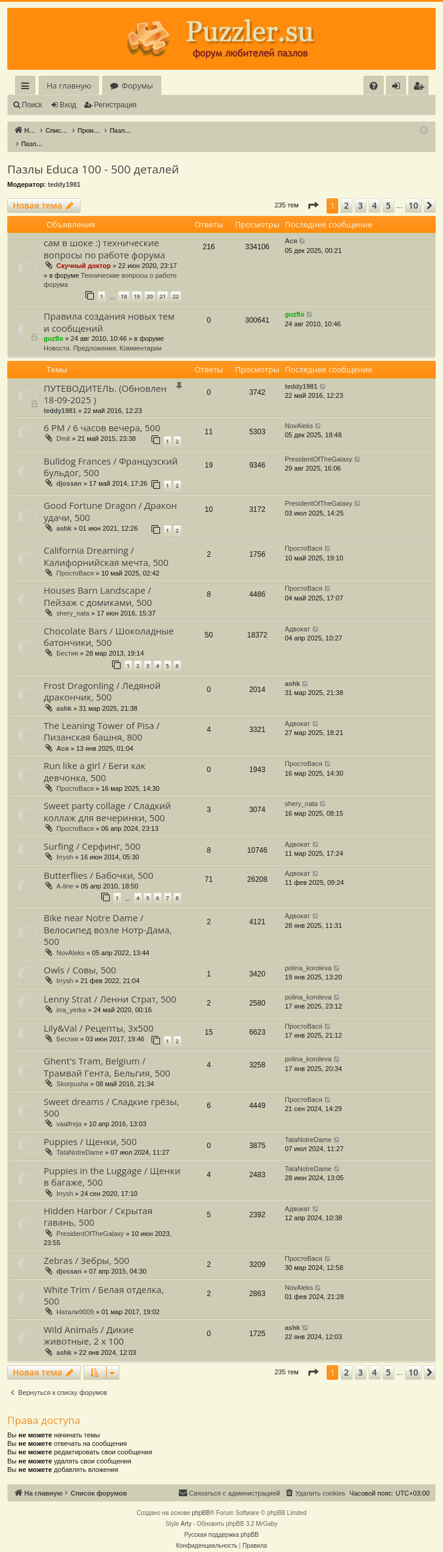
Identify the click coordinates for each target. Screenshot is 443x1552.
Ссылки (28, 87)
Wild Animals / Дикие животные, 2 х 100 (89, 1322)
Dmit (63, 425)
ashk (64, 515)
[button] (313, 193)
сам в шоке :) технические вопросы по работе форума (104, 235)
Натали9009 (75, 1299)
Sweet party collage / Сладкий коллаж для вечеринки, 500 (107, 798)
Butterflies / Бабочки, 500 (98, 862)
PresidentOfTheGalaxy (318, 446)
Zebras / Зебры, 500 (86, 1247)
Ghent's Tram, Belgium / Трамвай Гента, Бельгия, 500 (107, 1054)
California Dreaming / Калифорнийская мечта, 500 (106, 543)
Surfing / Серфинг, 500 (92, 833)
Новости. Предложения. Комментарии (103, 335)
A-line (64, 873)
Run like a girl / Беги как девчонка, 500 (94, 758)
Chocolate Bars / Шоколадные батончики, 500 (109, 624)
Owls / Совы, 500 (80, 957)
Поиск (32, 105)
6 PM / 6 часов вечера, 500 (102, 415)
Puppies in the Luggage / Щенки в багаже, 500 (112, 1163)
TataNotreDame (79, 1139)
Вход (68, 105)
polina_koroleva (308, 955)
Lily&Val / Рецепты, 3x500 (98, 1015)
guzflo (53, 325)
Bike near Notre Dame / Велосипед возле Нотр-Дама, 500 (108, 917)
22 (176, 283)
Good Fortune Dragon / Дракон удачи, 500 (110, 498)
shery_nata (72, 600)
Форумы (137, 85)
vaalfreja (69, 1111)
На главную (69, 85)
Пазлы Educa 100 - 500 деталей (93, 156)
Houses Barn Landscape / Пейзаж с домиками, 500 (98, 583)
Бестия (67, 640)
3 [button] (360, 192)
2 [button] (346, 192)
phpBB (201, 1500)
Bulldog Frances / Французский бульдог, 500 (111, 454)
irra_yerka (71, 997)
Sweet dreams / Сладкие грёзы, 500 (111, 1094)
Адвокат (297, 616)
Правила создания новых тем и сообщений (109, 309)
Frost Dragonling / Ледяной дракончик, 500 (102, 678)
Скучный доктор (83, 253)
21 (162, 283)
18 (124, 283)
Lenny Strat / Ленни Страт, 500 (110, 986)
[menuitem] (373, 85)
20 (150, 283)
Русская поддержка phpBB (221, 1522)
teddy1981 (64, 171)
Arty (186, 1511)
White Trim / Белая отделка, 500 (104, 1282)
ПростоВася (75, 560)
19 (137, 283)
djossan (69, 470)
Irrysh (64, 844)
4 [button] (374, 192)
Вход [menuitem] (398, 87)
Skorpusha (72, 1071)
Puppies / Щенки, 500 (90, 1129)
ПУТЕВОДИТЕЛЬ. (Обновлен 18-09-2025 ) (105, 381)
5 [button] (388, 192)
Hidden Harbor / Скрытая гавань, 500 (98, 1203)
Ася (291, 228)
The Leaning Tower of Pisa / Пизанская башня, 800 (102, 718)
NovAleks (299, 413)
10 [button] (413, 192)
